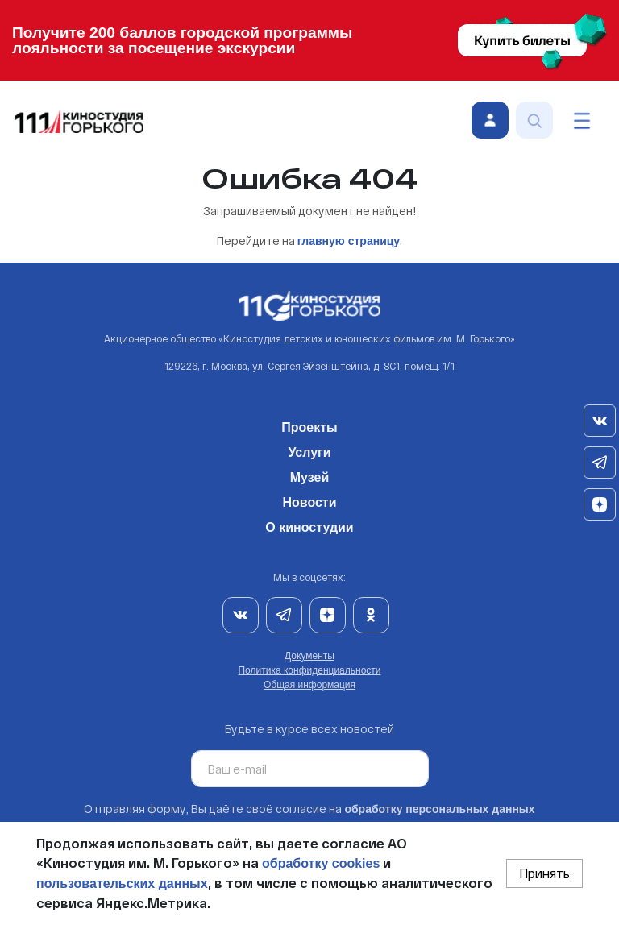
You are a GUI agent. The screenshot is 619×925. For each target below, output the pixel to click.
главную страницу (348, 240)
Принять (544, 873)
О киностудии (309, 525)
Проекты (309, 425)
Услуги (309, 450)
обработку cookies (321, 863)
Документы (309, 656)
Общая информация (309, 685)
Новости (309, 500)
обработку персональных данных (439, 809)
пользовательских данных (122, 883)
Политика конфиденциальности (309, 670)
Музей (310, 475)
